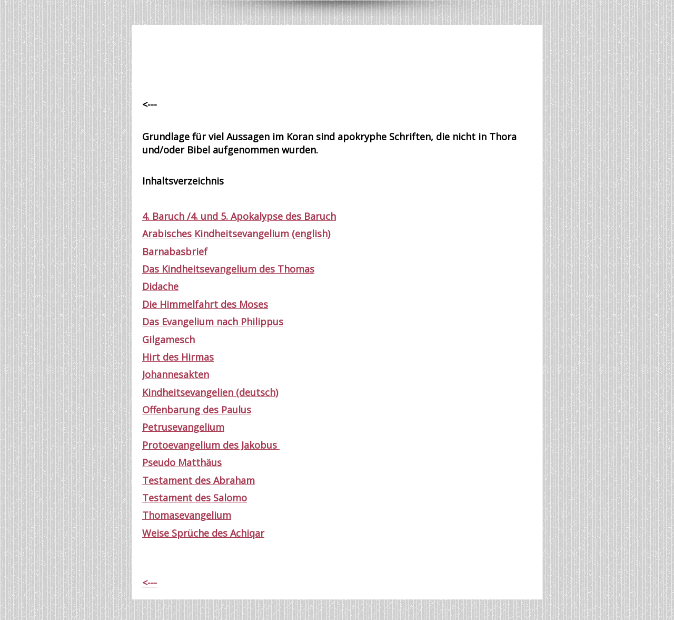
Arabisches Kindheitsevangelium (215, 233)
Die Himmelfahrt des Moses (205, 304)
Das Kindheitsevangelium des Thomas (228, 269)
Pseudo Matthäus (182, 462)
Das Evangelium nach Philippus (212, 321)
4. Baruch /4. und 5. (186, 216)
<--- (149, 582)
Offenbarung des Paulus (196, 409)
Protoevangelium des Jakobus (211, 445)
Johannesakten (175, 374)
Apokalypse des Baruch (283, 216)
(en (297, 233)
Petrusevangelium (183, 427)
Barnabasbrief (174, 251)
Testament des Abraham (198, 480)
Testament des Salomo (194, 497)
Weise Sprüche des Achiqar (203, 533)
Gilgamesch (168, 339)
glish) (318, 233)
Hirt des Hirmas (178, 357)
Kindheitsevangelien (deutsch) (210, 392)
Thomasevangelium (186, 515)
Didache (160, 286)
